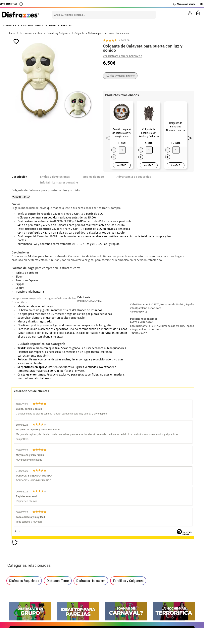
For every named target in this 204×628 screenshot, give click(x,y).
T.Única (120, 75)
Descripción (19, 176)
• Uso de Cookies (21, 581)
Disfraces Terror (58, 397)
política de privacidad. (116, 470)
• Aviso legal (18, 571)
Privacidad (38, 571)
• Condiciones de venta (25, 566)
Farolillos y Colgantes (128, 397)
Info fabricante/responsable (59, 182)
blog (187, 513)
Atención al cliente (184, 4)
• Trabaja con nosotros (25, 590)
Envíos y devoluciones (55, 176)
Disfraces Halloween (90, 397)
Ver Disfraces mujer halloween (122, 56)
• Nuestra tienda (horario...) (29, 552)
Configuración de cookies (29, 585)
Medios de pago (93, 176)
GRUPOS (54, 25)
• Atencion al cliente (23, 576)
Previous (106, 137)
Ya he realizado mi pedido (159, 557)
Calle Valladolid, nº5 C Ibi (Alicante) (157, 581)
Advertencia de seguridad (134, 176)
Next (188, 137)
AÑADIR (122, 165)
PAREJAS (66, 25)
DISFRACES (9, 25)
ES (201, 3)
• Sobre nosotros (21, 562)
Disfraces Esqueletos (24, 397)
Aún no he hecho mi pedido (160, 552)
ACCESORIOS (25, 25)
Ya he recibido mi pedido (158, 562)
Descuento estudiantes (27, 557)
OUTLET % (41, 25)
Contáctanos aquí (86, 557)
